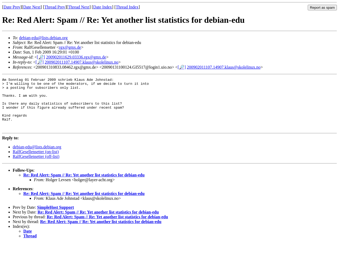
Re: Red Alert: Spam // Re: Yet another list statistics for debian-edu (84, 185)
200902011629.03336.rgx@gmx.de (76, 57)
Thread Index (127, 7)
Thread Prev (54, 7)
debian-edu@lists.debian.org (43, 37)
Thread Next (78, 7)
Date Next (32, 7)
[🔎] (41, 57)
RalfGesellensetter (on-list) (36, 162)
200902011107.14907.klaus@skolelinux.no (81, 62)
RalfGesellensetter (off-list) (36, 167)
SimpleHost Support (55, 217)
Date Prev (11, 7)
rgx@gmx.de (70, 47)
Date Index (102, 7)
